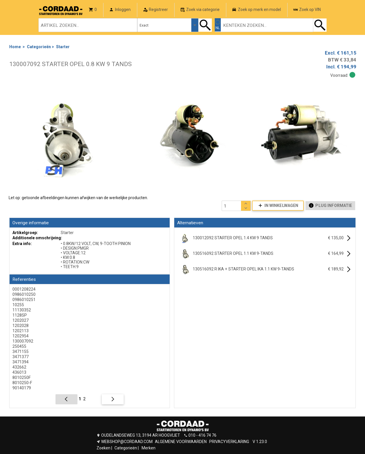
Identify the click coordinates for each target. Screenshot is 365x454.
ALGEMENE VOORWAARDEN (181, 441)
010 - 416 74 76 (202, 435)
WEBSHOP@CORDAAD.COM (127, 441)
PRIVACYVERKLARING (229, 441)
